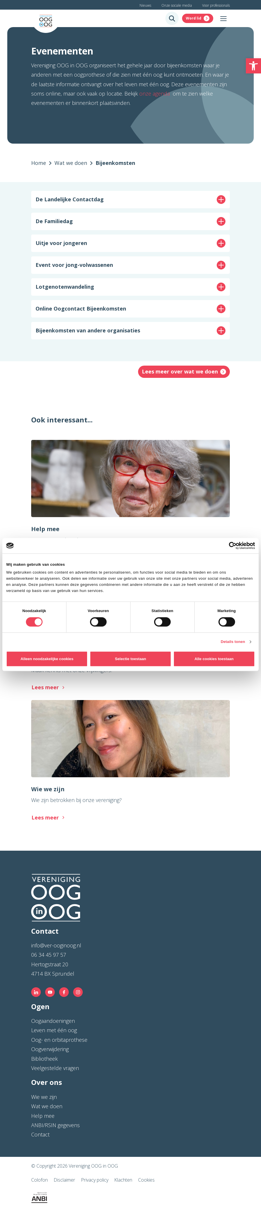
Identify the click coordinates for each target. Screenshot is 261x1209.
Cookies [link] (146, 1180)
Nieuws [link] (145, 5)
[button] (130, 199)
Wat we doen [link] (46, 1106)
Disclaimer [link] (64, 1180)
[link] (253, 65)
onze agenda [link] (155, 93)
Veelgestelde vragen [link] (55, 1068)
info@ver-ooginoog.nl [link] (56, 945)
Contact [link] (40, 1134)
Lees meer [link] (45, 687)
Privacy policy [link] (94, 1180)
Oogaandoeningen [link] (53, 1020)
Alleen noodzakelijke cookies (47, 659)
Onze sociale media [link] (176, 5)
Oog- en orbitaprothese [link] (59, 1039)
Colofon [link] (39, 1180)
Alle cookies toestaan (214, 659)
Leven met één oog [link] (54, 1030)
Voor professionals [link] (216, 5)
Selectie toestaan (130, 659)
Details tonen (233, 641)
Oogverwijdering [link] (50, 1049)
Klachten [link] (123, 1180)
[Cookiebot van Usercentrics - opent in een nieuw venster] (229, 545)
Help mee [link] (42, 1115)
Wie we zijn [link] (44, 1096)
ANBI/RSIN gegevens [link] (55, 1125)
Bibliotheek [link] (44, 1058)
